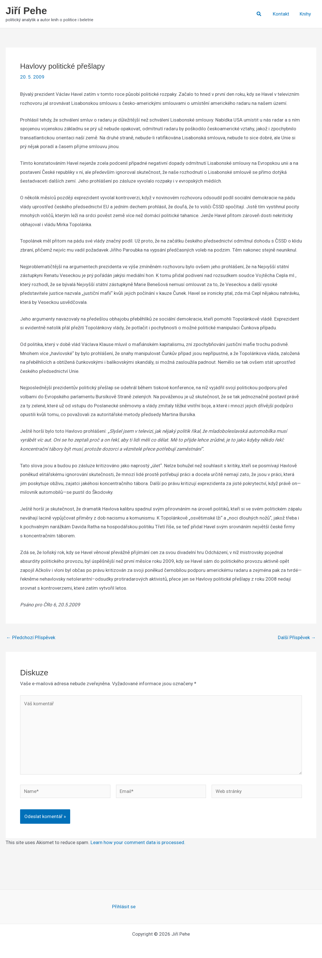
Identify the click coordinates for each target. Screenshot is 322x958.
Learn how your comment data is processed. (138, 842)
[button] (261, 14)
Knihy (306, 14)
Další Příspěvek (297, 637)
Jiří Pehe (26, 10)
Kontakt (282, 14)
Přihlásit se (124, 906)
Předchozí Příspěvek (30, 637)
